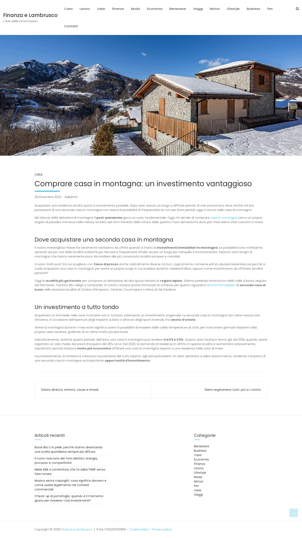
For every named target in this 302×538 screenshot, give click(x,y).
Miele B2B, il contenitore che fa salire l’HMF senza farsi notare (70, 471)
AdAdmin (71, 197)
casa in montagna (223, 218)
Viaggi (198, 8)
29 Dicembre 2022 (48, 197)
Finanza (118, 8)
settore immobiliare (220, 285)
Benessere (177, 8)
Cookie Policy (138, 529)
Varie (101, 8)
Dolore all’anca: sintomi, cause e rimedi (69, 390)
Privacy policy (162, 529)
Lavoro (85, 8)
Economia (154, 8)
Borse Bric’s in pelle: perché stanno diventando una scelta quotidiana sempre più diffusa (69, 449)
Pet (270, 8)
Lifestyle (233, 8)
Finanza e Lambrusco (30, 15)
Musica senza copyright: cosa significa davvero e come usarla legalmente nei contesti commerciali (70, 485)
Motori (215, 8)
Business (253, 8)
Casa (68, 8)
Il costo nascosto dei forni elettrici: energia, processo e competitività (66, 460)
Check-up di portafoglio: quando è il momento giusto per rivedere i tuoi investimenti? (69, 498)
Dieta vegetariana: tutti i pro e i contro (233, 390)
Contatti (71, 26)
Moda (135, 8)
